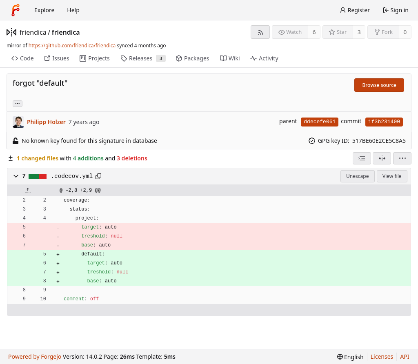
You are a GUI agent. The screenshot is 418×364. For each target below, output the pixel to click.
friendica (33, 32)
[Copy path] (98, 176)
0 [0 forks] (405, 32)
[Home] (15, 10)
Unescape (357, 176)
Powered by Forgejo (34, 356)
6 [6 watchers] (314, 32)
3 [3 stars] (359, 32)
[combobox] (362, 158)
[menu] (402, 158)
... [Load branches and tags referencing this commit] (17, 103)
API (404, 356)
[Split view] (382, 158)
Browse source (379, 85)
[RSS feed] (260, 32)
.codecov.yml (72, 176)
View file (391, 176)
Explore (44, 10)
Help (73, 10)
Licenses (382, 356)
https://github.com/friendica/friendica (72, 45)
